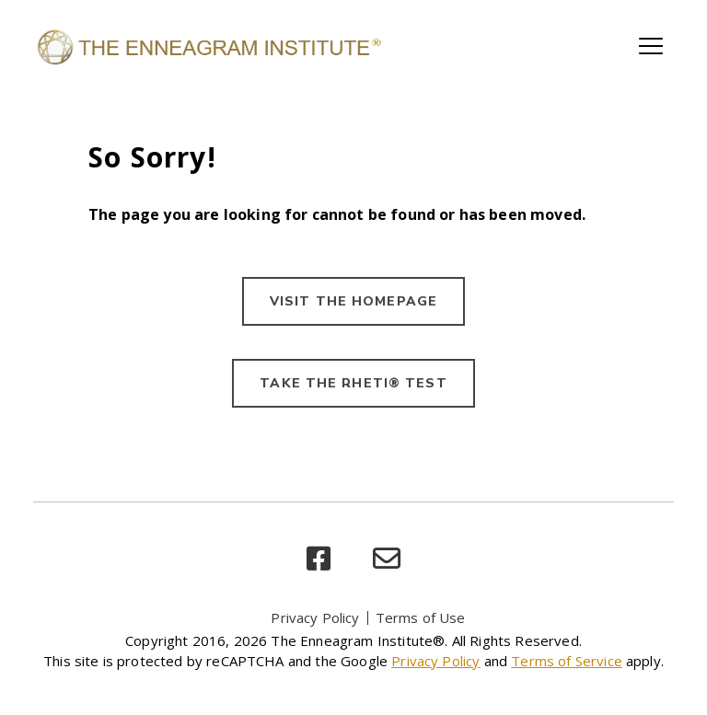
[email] (386, 559)
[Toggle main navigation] (651, 46)
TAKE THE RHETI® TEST (353, 383)
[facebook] (318, 559)
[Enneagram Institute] (208, 46)
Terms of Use (421, 617)
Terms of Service (566, 661)
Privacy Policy (315, 617)
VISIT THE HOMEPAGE (353, 301)
